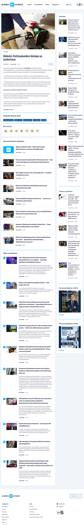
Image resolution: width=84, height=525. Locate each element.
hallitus (44, 120)
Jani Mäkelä (37, 120)
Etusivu (29, 5)
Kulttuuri (4, 520)
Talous (4, 509)
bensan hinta (18, 120)
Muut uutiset (5, 517)
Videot (47, 5)
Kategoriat (56, 5)
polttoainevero (28, 120)
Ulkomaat (5, 514)
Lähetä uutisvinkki (34, 514)
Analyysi (4, 512)
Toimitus (31, 512)
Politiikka (6, 64)
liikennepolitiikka (8, 120)
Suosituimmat (38, 5)
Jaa (50, 64)
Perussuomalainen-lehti (36, 517)
